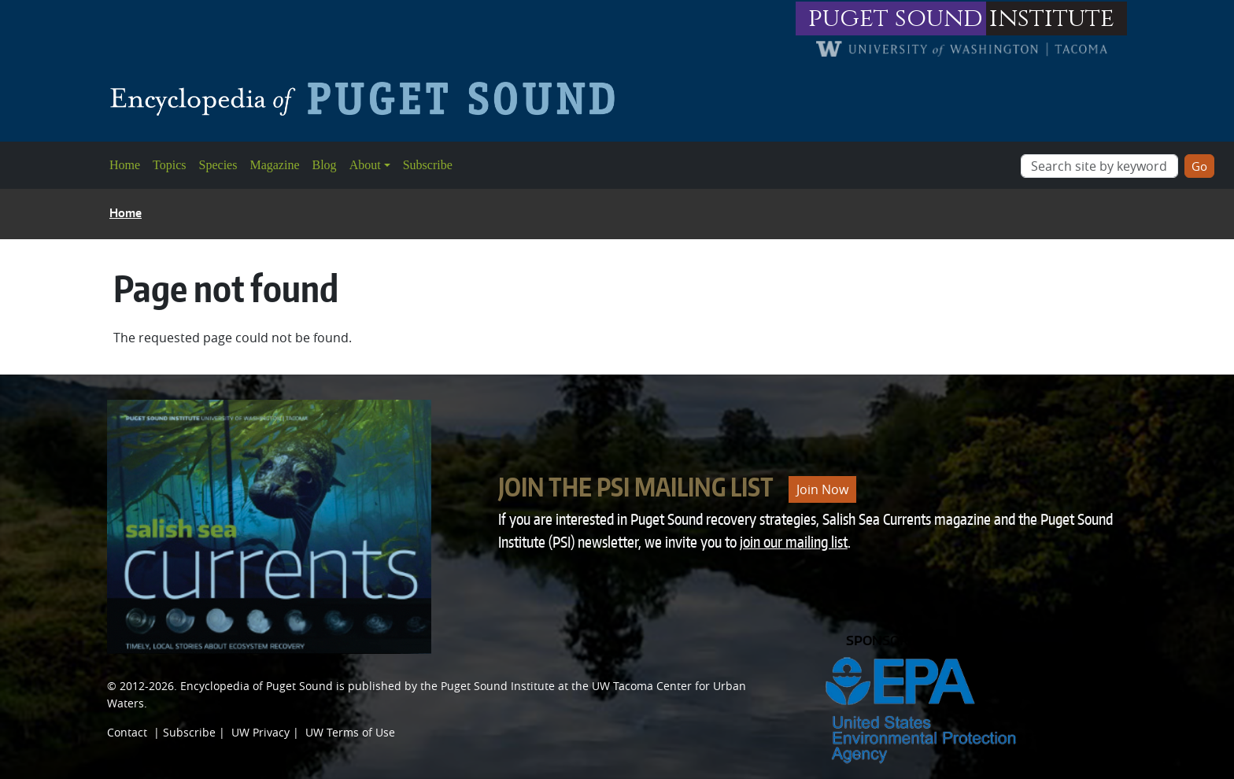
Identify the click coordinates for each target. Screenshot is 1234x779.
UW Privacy (260, 732)
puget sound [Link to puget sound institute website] (895, 18)
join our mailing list (794, 542)
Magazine (274, 165)
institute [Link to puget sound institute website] (1051, 18)
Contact (127, 732)
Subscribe (428, 165)
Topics (169, 165)
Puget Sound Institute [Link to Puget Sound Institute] (498, 685)
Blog (324, 165)
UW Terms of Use (350, 732)
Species (218, 165)
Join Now (822, 489)
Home (124, 165)
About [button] (365, 165)
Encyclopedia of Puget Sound (256, 685)
